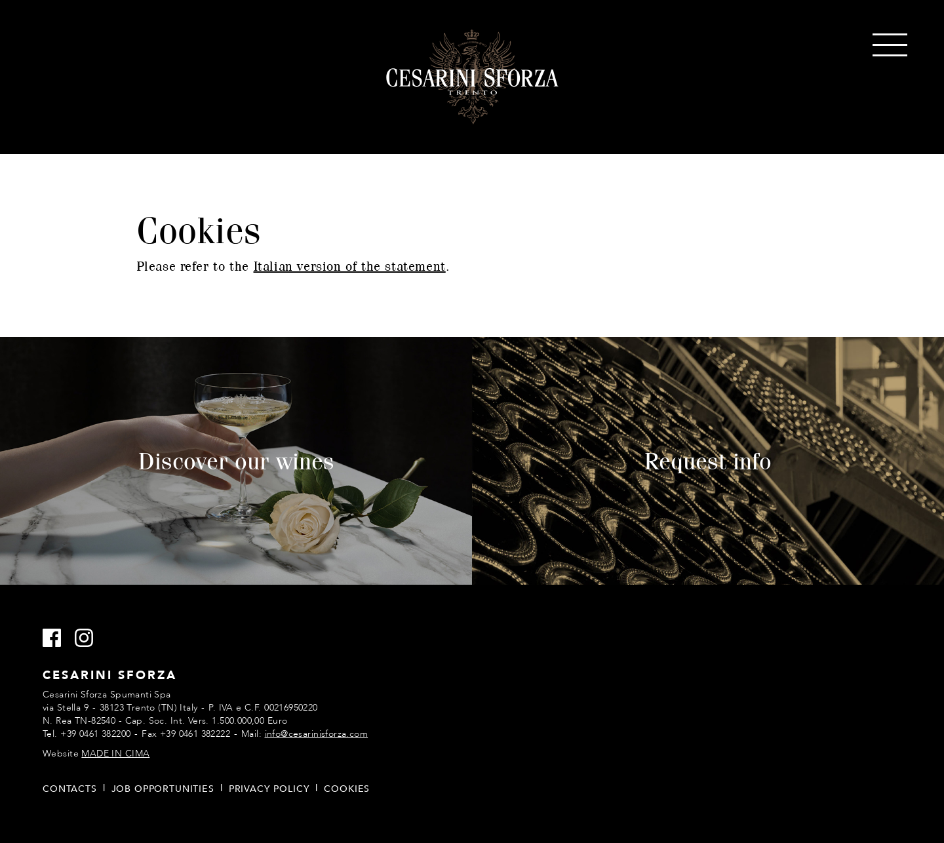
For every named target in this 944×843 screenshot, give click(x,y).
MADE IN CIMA (115, 753)
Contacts (70, 789)
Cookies (347, 789)
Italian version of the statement (350, 265)
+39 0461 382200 (95, 734)
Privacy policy (269, 789)
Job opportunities (162, 789)
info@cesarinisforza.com (316, 734)
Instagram (89, 638)
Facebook (57, 638)
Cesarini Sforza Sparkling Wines (472, 77)
